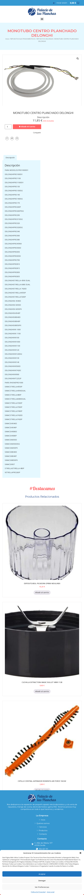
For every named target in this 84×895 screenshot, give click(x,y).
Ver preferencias (42, 887)
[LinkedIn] (17, 138)
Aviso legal (50, 892)
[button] (80, 853)
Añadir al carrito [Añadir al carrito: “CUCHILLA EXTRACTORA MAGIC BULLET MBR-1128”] (42, 691)
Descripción (10, 157)
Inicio (7, 39)
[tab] (10, 157)
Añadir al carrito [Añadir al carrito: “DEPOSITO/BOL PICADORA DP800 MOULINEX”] (42, 592)
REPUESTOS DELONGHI (45, 39)
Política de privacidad (38, 892)
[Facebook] (7, 138)
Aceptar (42, 874)
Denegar (42, 880)
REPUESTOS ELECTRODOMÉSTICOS (22, 39)
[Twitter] (12, 138)
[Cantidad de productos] (8, 126)
